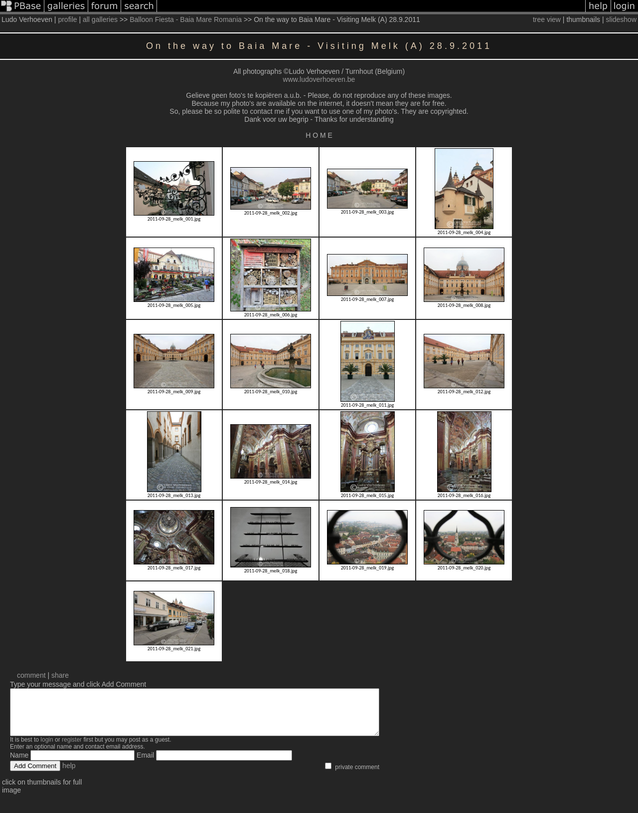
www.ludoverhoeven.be (319, 79)
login (46, 748)
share (60, 675)
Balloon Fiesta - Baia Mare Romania (186, 19)
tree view (547, 19)
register (72, 748)
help (68, 775)
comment (31, 675)
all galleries (100, 19)
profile (67, 19)
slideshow (621, 19)
